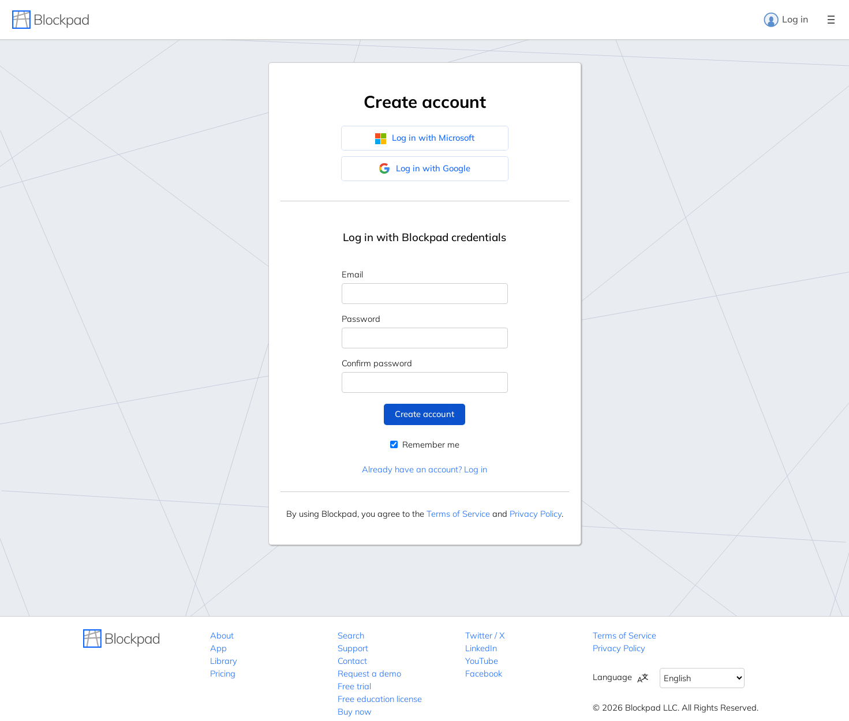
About (222, 635)
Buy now (355, 711)
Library (223, 660)
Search (351, 635)
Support (353, 648)
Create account (424, 413)
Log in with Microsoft (424, 138)
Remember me (424, 444)
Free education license (380, 698)
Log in (785, 20)
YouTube (481, 660)
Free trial (354, 686)
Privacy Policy (536, 513)
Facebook (483, 673)
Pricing (222, 673)
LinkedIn (481, 648)
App (218, 648)
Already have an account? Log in (424, 469)
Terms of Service (458, 513)
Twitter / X (484, 635)
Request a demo (369, 673)
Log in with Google (424, 168)
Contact (352, 660)
